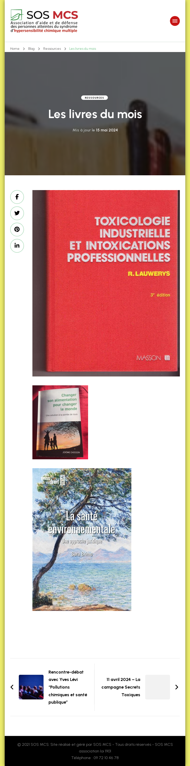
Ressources (94, 97)
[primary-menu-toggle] (175, 21)
